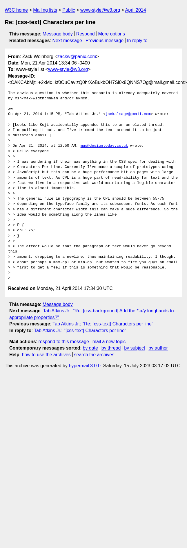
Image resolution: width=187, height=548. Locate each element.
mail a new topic (109, 341)
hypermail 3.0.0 (84, 365)
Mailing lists (45, 10)
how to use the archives (46, 354)
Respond (85, 33)
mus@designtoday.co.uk (104, 145)
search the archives (94, 354)
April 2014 (135, 10)
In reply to (137, 40)
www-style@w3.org (100, 10)
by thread (111, 347)
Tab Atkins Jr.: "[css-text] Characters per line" (80, 330)
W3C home (16, 10)
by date (90, 347)
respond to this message (63, 341)
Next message (67, 40)
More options (111, 33)
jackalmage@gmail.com (127, 114)
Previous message (105, 40)
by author (158, 347)
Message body (58, 33)
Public (68, 10)
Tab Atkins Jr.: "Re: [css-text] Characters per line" (102, 323)
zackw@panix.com (76, 56)
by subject (134, 347)
